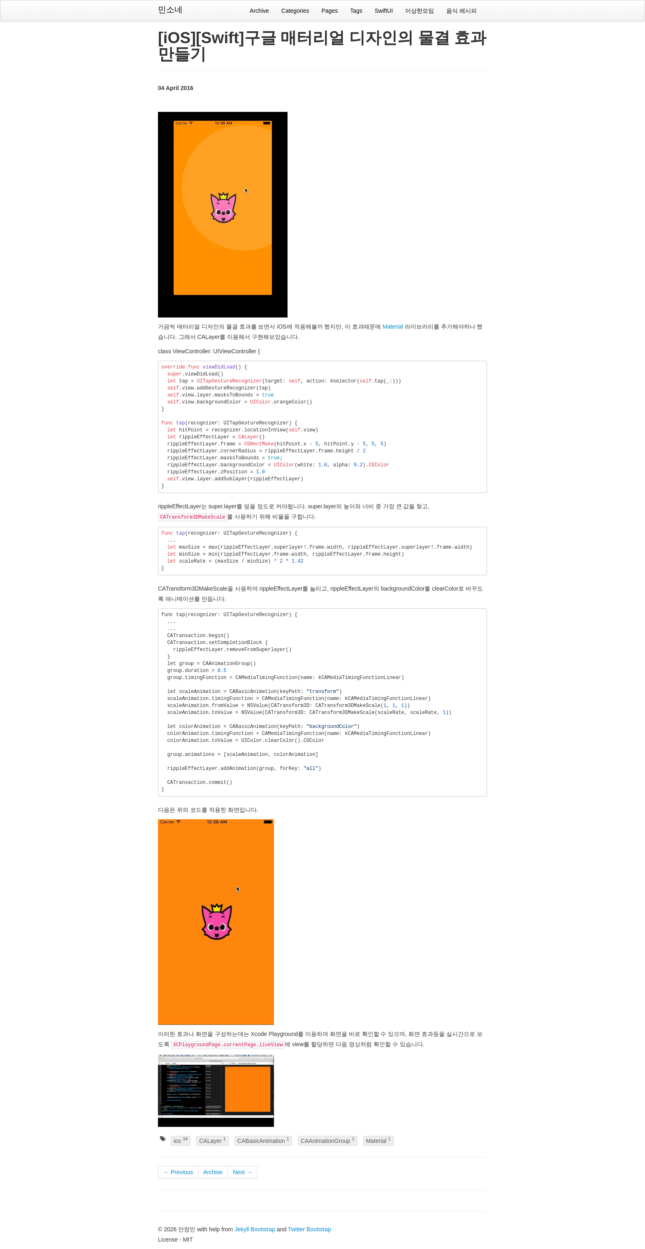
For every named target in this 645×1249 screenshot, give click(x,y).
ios (181, 1140)
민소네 (170, 9)
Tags (356, 10)
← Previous (178, 1172)
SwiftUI (384, 10)
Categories (295, 10)
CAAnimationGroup (328, 1140)
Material (393, 326)
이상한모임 (419, 10)
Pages (329, 10)
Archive (259, 10)
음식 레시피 (461, 10)
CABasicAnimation (263, 1140)
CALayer (212, 1140)
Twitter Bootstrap (309, 1229)
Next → (242, 1172)
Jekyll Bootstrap (254, 1229)
